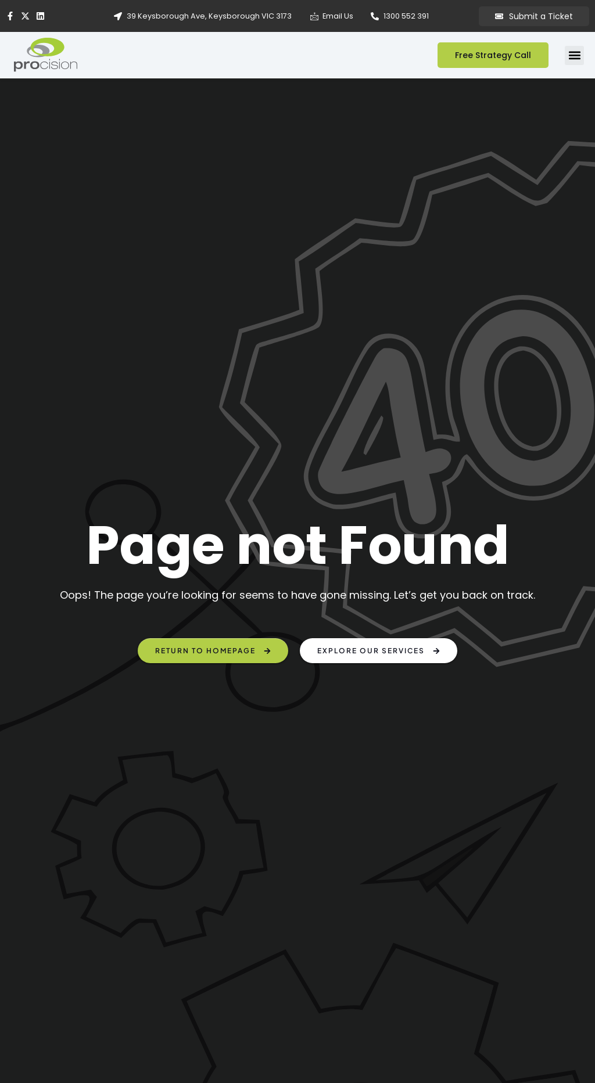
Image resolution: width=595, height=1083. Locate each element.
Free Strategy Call (493, 55)
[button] (574, 55)
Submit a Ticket (534, 16)
